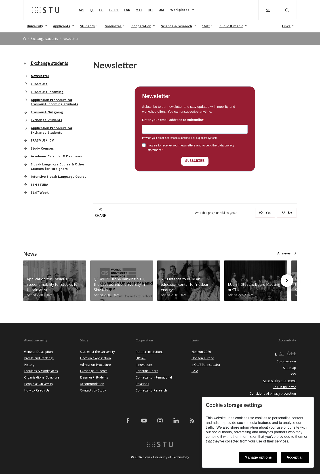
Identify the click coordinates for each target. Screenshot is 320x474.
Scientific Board (147, 371)
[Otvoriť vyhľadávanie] (287, 10)
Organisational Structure (41, 377)
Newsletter (40, 76)
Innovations (144, 364)
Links (286, 26)
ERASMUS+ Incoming (47, 92)
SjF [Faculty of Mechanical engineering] (92, 10)
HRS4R (140, 358)
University (35, 26)
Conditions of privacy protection (273, 393)
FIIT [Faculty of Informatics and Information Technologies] (150, 10)
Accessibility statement (279, 381)
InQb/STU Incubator (206, 364)
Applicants (61, 26)
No (287, 212)
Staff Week (40, 192)
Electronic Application (95, 358)
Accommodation (92, 384)
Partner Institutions (149, 351)
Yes (265, 212)
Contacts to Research (151, 390)
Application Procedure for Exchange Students (51, 130)
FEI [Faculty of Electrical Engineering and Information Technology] (101, 10)
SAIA (195, 371)
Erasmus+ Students (94, 377)
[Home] (24, 38)
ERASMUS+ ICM (42, 140)
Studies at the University (97, 351)
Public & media (231, 26)
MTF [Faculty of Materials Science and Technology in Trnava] (139, 10)
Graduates (113, 26)
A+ (281, 353)
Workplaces (180, 10)
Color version (286, 361)
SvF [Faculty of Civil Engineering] (81, 10)
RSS (293, 374)
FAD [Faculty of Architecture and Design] (127, 10)
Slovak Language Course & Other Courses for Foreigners (57, 166)
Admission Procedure (95, 364)
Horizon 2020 (201, 351)
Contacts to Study (93, 390)
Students (87, 26)
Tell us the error (284, 387)
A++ (291, 353)
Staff (206, 26)
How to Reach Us (36, 390)
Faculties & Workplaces (41, 371)
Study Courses (42, 148)
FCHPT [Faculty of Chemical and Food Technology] (114, 10)
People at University (38, 384)
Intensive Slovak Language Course (58, 176)
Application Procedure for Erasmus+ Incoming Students (54, 102)
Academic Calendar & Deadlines (56, 156)
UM (161, 10)
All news (284, 253)
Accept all (294, 457)
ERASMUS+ (39, 84)
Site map (289, 368)
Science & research (176, 26)
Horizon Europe (203, 358)
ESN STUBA (39, 184)
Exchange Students (46, 120)
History (29, 364)
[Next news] (287, 280)
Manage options (258, 457)
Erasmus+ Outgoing (47, 112)
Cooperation (141, 26)
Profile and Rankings (39, 358)
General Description (38, 351)
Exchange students (44, 38)
